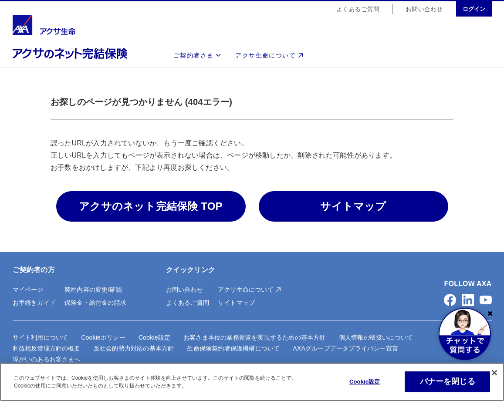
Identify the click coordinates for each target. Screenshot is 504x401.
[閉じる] (494, 372)
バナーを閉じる (447, 381)
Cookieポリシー (103, 337)
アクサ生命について (265, 55)
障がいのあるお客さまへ (47, 359)
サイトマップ (236, 302)
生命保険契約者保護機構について (233, 348)
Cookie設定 (154, 337)
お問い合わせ (424, 9)
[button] (450, 300)
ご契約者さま (193, 55)
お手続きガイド (34, 302)
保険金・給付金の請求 (95, 302)
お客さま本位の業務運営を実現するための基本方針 (254, 337)
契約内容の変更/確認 (93, 289)
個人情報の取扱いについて (376, 337)
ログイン (474, 9)
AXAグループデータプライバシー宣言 (345, 348)
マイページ (28, 289)
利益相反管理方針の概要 (47, 348)
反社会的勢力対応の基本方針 (134, 348)
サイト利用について (40, 337)
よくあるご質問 (357, 9)
